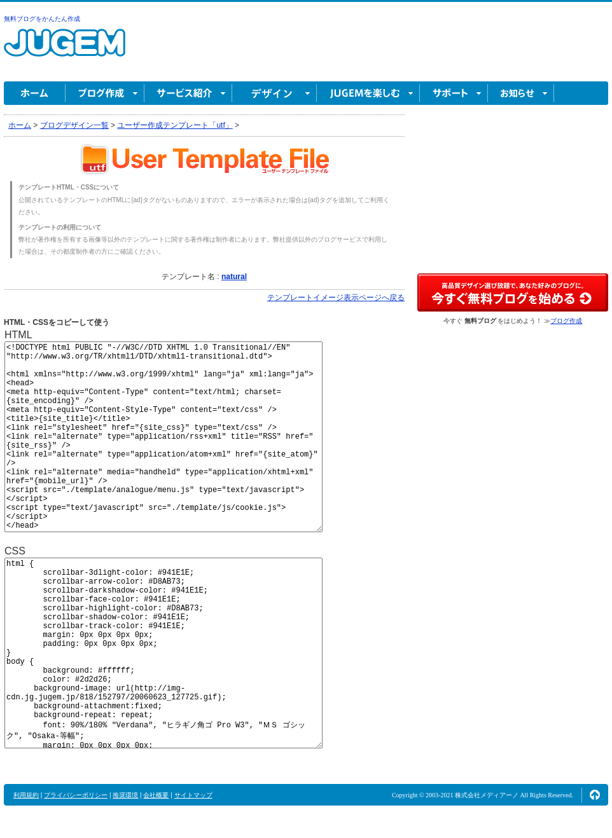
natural (234, 276)
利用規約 (26, 795)
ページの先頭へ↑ (594, 795)
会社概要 (156, 795)
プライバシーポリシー (76, 795)
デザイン (274, 93)
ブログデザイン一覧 (74, 125)
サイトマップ (193, 795)
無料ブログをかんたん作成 (42, 18)
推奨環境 (125, 795)
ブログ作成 (105, 93)
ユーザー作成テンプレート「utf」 (174, 125)
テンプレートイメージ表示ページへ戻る (336, 297)
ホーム (35, 93)
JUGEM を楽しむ (368, 93)
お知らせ (521, 93)
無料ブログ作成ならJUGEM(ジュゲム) (64, 50)
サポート (454, 93)
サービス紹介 (188, 93)
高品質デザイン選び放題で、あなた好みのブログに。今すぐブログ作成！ (512, 292)
